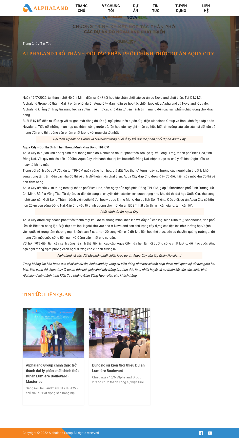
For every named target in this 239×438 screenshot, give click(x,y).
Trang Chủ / (31, 44)
